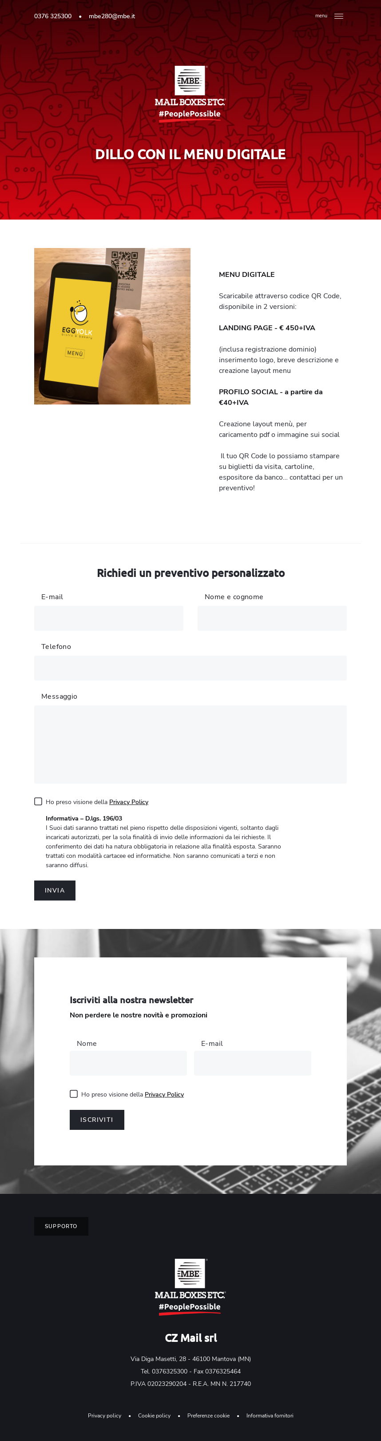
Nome (87, 1044)
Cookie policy (154, 1415)
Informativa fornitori (270, 1415)
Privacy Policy (128, 802)
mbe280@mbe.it (112, 16)
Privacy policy (104, 1415)
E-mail (212, 1044)
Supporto (61, 1226)
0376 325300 (52, 16)
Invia (55, 890)
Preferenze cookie (208, 1415)
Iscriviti (97, 1120)
